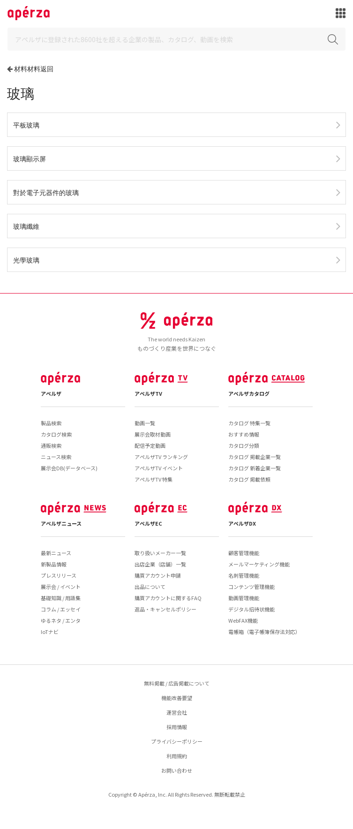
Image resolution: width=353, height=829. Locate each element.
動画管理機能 (243, 598)
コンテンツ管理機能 (251, 586)
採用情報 (176, 727)
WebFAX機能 (243, 620)
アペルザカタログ (249, 393)
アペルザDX (242, 523)
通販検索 (51, 445)
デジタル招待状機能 (251, 609)
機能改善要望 (176, 697)
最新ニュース (56, 553)
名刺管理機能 (243, 575)
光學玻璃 (26, 260)
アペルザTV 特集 (154, 479)
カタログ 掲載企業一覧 (254, 456)
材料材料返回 (33, 69)
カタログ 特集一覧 (249, 423)
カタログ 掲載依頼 (249, 479)
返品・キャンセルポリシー (165, 609)
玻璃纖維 (26, 226)
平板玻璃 (26, 125)
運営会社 (176, 712)
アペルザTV (148, 393)
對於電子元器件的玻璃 (46, 192)
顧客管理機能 (243, 553)
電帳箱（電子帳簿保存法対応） (264, 631)
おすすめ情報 (243, 434)
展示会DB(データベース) (69, 468)
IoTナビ (50, 631)
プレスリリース (58, 575)
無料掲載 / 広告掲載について (177, 683)
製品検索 (51, 423)
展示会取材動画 (153, 434)
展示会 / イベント (61, 586)
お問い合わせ (176, 770)
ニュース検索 (56, 456)
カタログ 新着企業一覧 (254, 468)
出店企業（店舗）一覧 (160, 564)
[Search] (176, 39)
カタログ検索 (56, 434)
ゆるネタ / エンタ (61, 620)
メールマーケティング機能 (259, 564)
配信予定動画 (150, 445)
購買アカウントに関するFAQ (168, 598)
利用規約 (176, 756)
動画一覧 (145, 423)
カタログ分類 (243, 445)
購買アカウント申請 (158, 575)
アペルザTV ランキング (161, 456)
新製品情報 (54, 564)
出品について (150, 586)
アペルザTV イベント (159, 468)
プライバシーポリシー (177, 741)
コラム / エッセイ (61, 609)
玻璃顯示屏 (29, 159)
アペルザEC (148, 523)
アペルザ (51, 393)
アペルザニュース (61, 523)
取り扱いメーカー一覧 (160, 553)
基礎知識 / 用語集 (61, 598)
